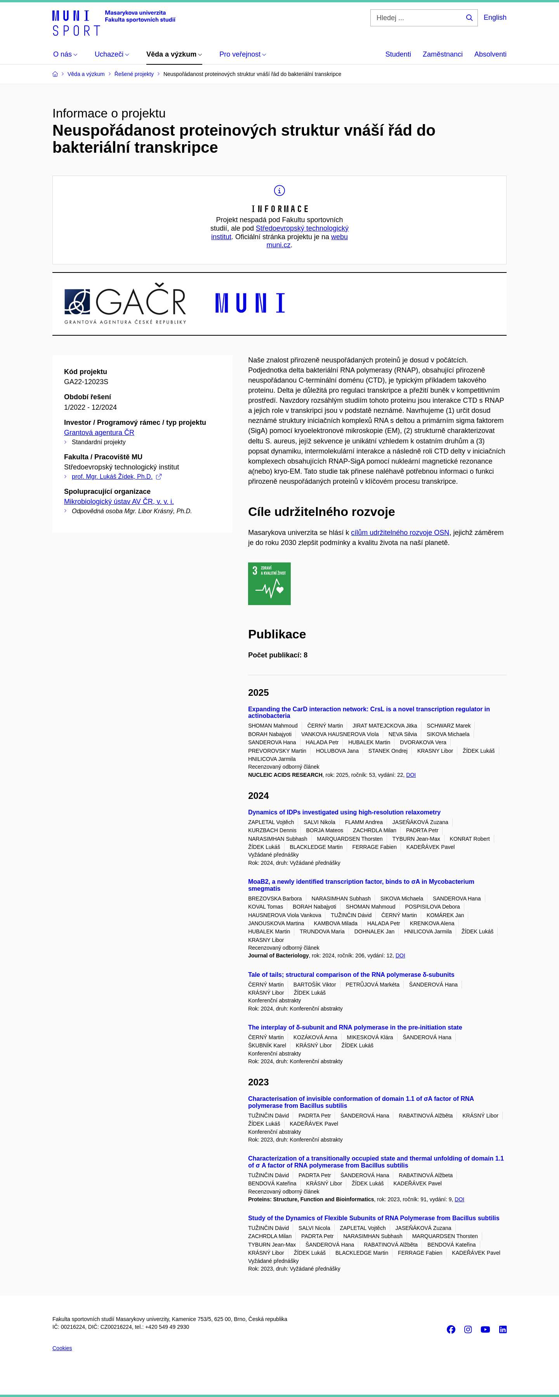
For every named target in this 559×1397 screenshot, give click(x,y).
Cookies (62, 1348)
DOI (411, 775)
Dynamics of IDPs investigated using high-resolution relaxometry (344, 812)
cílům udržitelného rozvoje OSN (400, 532)
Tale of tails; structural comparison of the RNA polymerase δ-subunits (351, 974)
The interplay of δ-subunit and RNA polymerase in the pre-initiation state (355, 1027)
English (495, 17)
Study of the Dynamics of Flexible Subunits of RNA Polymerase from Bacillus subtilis (374, 1218)
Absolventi (490, 54)
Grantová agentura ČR (99, 432)
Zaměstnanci (443, 54)
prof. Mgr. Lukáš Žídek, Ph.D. (116, 476)
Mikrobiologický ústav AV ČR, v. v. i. (119, 501)
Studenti (398, 54)
